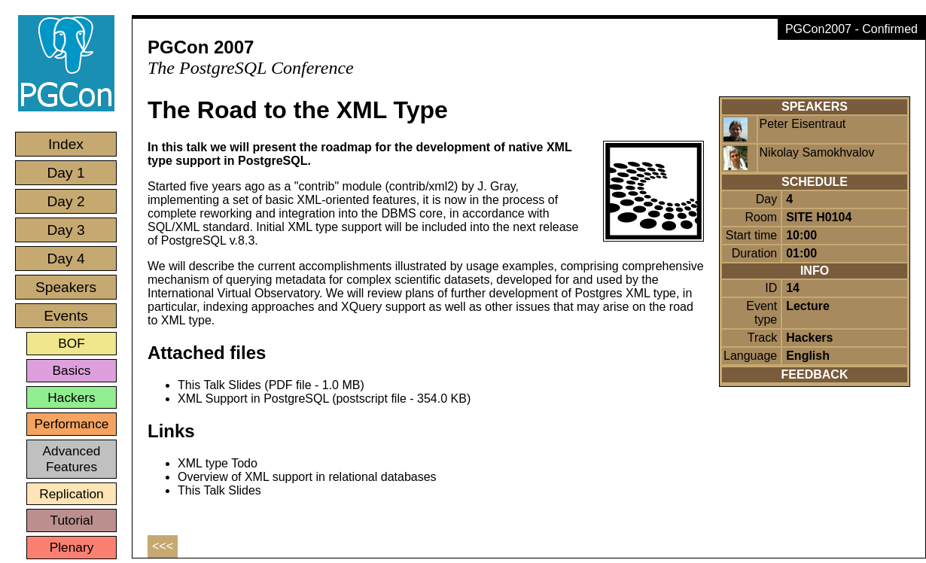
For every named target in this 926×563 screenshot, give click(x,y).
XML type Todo (217, 463)
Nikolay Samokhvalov (817, 152)
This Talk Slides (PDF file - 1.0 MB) (271, 385)
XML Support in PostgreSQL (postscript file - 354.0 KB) (324, 398)
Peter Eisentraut (803, 123)
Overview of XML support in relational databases (307, 476)
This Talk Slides (219, 490)
